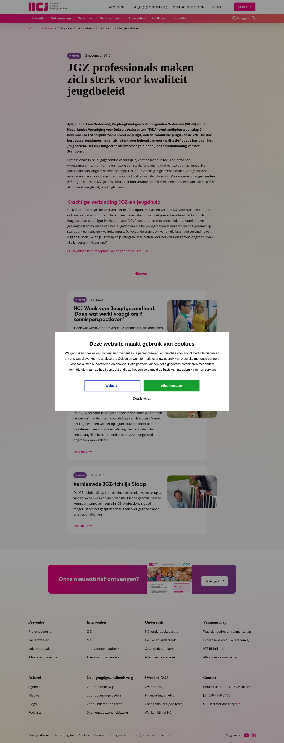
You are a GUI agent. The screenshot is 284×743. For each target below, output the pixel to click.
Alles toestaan (171, 385)
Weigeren (112, 385)
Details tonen (142, 398)
